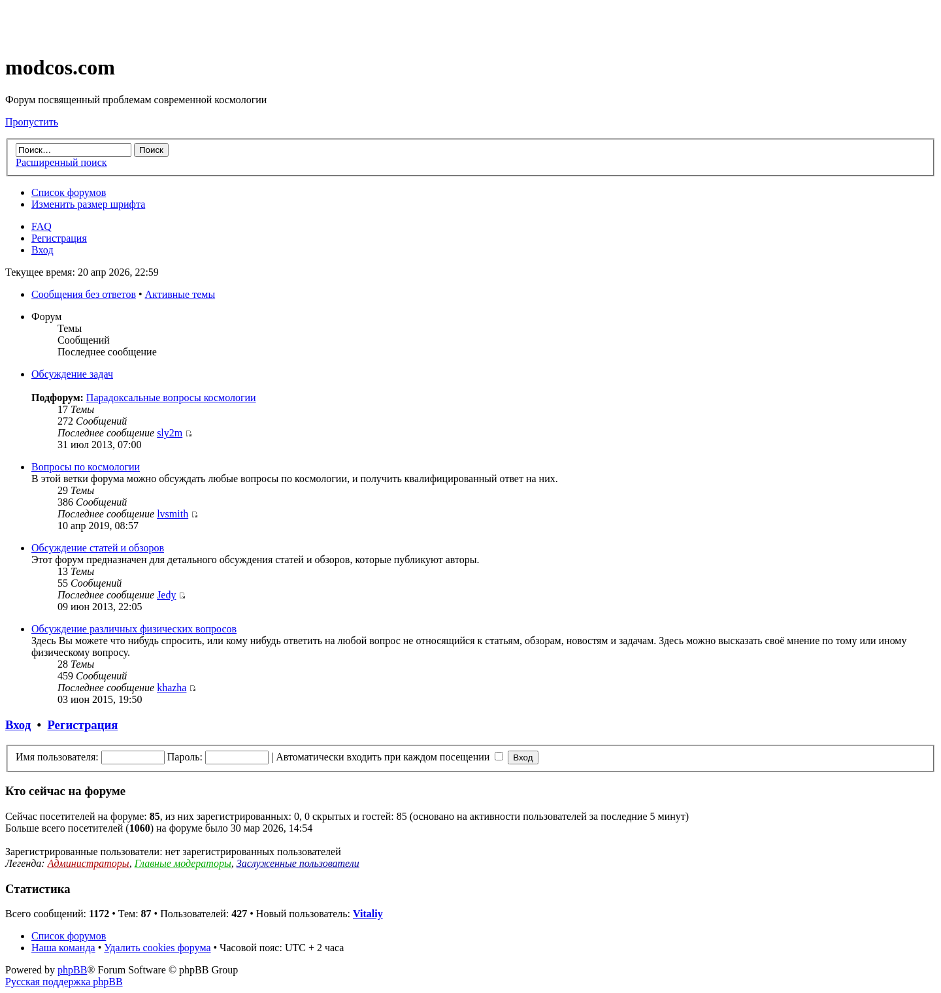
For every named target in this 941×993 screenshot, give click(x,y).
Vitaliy (368, 913)
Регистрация (59, 238)
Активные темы (180, 294)
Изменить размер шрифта (88, 204)
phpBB (72, 969)
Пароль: (185, 756)
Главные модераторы (183, 863)
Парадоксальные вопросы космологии (171, 397)
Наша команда (63, 947)
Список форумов (68, 192)
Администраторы (88, 863)
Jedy (166, 594)
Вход (42, 249)
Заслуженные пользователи (298, 863)
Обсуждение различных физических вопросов (134, 628)
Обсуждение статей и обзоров (97, 547)
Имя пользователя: (57, 756)
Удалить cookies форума (157, 947)
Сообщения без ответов (83, 294)
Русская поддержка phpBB (64, 981)
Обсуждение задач (72, 374)
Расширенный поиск (61, 162)
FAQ (41, 226)
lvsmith (172, 513)
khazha (171, 687)
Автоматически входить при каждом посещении (389, 756)
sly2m (169, 432)
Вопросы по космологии (85, 466)
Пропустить (31, 121)
